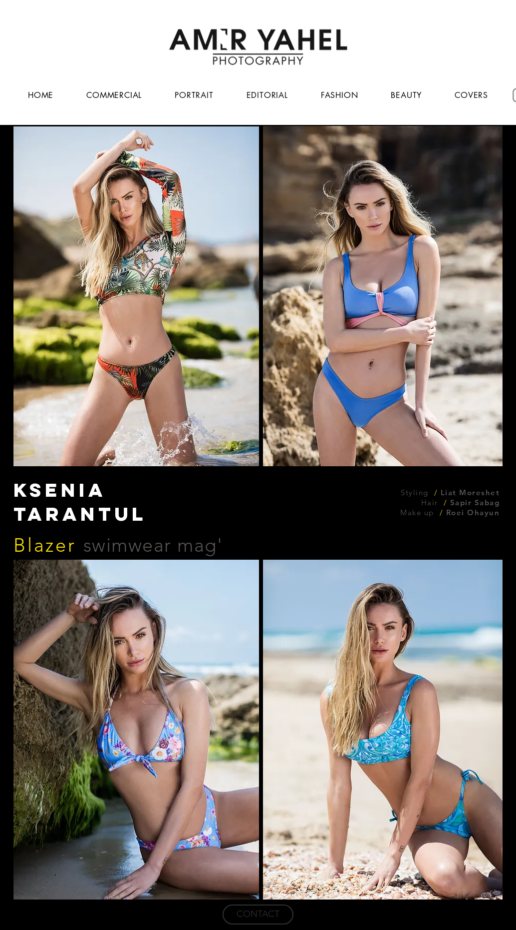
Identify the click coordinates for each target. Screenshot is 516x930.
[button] (136, 296)
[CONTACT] (258, 915)
